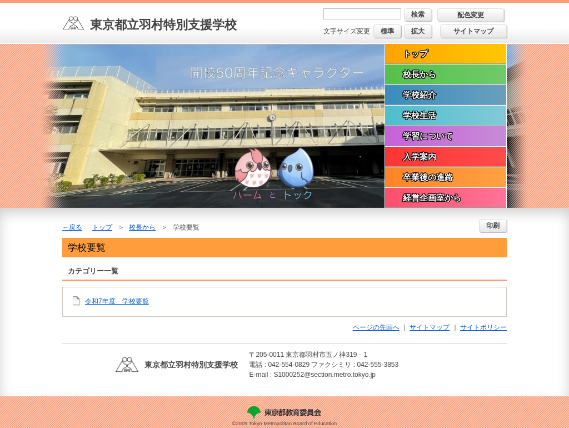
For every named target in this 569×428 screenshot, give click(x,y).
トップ (415, 53)
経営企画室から (432, 197)
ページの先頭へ (376, 327)
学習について (428, 136)
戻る (75, 227)
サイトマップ (473, 31)
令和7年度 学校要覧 (117, 301)
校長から (419, 74)
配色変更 (470, 15)
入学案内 (419, 156)
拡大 (418, 31)
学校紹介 (419, 94)
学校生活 (419, 115)
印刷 (493, 226)
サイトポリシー (483, 327)
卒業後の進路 (428, 177)
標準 (387, 31)
